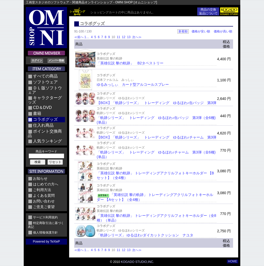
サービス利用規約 (45, 217)
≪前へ (79, 37)
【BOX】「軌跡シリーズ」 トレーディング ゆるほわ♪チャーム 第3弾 (156, 137)
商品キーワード (46, 151)
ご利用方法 (42, 190)
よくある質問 (44, 195)
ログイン (37, 60)
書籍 (37, 113)
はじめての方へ (45, 184)
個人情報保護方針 (45, 232)
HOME (232, 261)
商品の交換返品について (208, 11)
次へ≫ (137, 37)
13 (128, 37)
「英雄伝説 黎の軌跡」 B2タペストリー (130, 63)
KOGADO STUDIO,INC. (137, 262)
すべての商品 (45, 76)
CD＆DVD (42, 107)
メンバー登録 (56, 60)
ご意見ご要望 (44, 207)
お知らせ (40, 178)
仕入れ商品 (43, 125)
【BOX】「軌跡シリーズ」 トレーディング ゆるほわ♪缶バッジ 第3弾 (156, 103)
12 (123, 37)
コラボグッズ (45, 119)
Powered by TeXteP (46, 241)
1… (87, 37)
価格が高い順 (223, 31)
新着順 (183, 31)
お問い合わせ (44, 201)
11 (118, 37)
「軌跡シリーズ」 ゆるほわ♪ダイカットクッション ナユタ (145, 235)
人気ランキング (47, 141)
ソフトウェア (45, 82)
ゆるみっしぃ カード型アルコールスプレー (133, 84)
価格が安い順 (201, 31)
